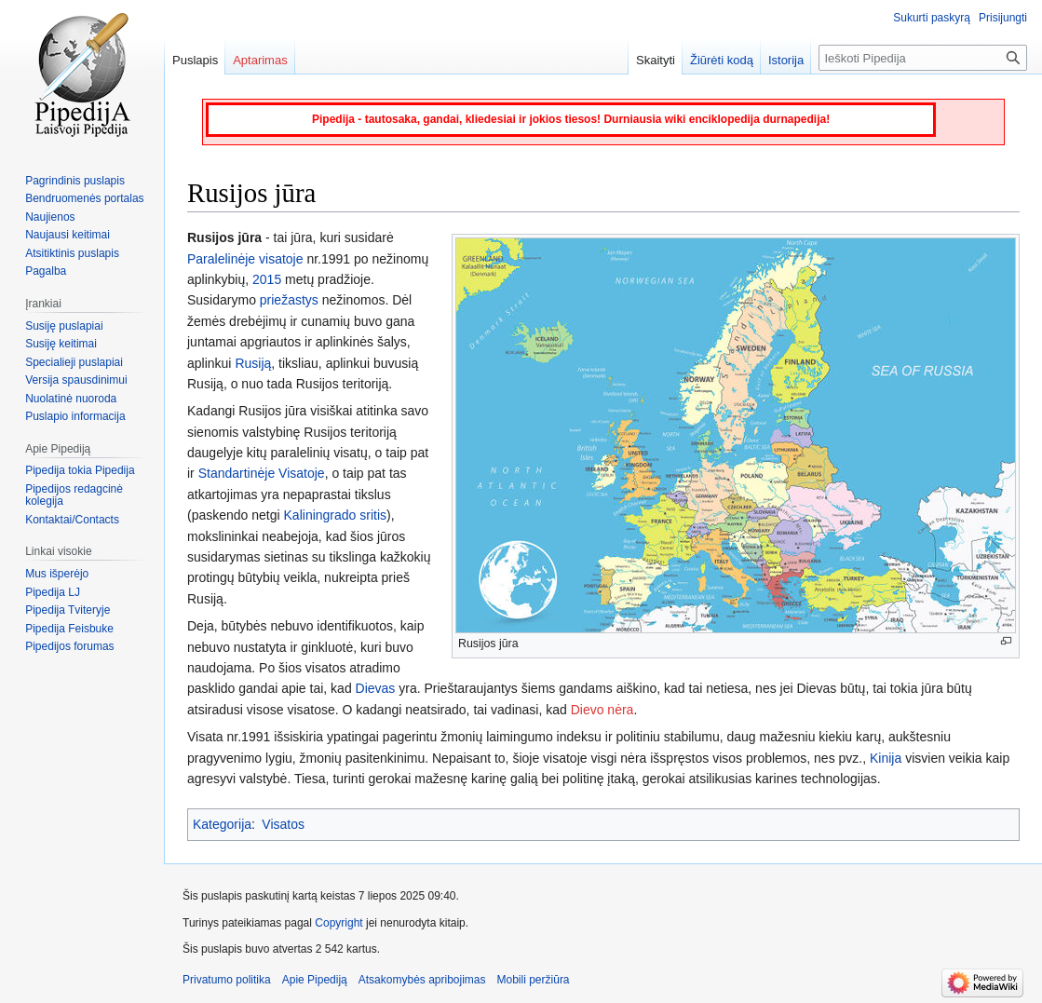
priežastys (289, 299)
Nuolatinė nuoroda (70, 398)
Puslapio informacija (75, 416)
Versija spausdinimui (76, 379)
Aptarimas (260, 60)
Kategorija (222, 824)
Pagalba (45, 271)
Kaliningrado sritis (335, 515)
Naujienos (49, 217)
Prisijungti (1003, 17)
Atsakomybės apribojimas (422, 979)
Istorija (786, 60)
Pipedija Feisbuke (69, 628)
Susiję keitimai (61, 343)
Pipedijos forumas (69, 646)
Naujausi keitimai (67, 234)
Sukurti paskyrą (931, 17)
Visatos (283, 824)
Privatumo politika (227, 979)
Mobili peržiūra (533, 979)
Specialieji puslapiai (74, 362)
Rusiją (253, 363)
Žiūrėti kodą (721, 60)
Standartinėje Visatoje (261, 473)
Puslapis (195, 60)
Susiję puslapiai (63, 325)
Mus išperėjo (56, 573)
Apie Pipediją (314, 979)
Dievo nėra (602, 709)
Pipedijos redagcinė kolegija (74, 495)
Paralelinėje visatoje (245, 258)
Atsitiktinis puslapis (72, 253)
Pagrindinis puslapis (75, 180)
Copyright (338, 922)
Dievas (376, 688)
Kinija (885, 758)
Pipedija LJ (52, 592)
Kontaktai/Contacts (72, 519)
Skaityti (655, 60)
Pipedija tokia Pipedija (79, 470)
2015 (266, 279)
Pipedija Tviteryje (67, 610)
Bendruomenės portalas (84, 198)
